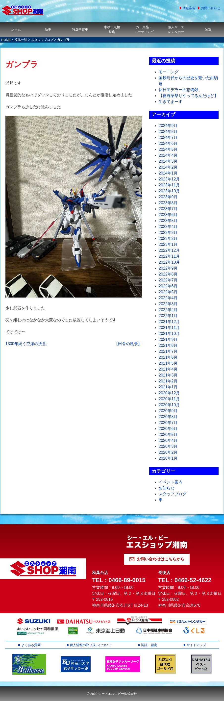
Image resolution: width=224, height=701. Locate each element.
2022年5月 (168, 292)
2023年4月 (168, 227)
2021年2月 (168, 381)
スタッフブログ (42, 40)
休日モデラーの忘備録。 (180, 90)
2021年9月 (168, 339)
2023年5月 (168, 221)
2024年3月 (168, 161)
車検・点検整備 (112, 29)
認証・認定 (149, 645)
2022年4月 (168, 298)
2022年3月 (168, 304)
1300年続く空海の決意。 (27, 344)
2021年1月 (168, 387)
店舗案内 (189, 8)
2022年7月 (168, 280)
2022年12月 (169, 250)
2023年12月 (169, 179)
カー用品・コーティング (144, 29)
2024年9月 (168, 126)
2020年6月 (168, 428)
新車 (48, 29)
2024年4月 (168, 155)
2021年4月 (168, 369)
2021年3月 (168, 375)
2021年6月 (168, 357)
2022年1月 (168, 316)
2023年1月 (168, 244)
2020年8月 (168, 417)
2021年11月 (169, 327)
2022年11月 (169, 256)
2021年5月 (168, 363)
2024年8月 (168, 131)
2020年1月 (168, 458)
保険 (208, 29)
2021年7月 (168, 351)
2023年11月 (169, 185)
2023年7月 (168, 209)
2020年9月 (168, 411)
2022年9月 (168, 268)
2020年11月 (169, 399)
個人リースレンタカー (176, 29)
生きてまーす (170, 102)
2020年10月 (169, 405)
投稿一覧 (20, 40)
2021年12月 (169, 322)
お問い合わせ (210, 8)
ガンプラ (21, 64)
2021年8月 (168, 345)
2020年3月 (168, 446)
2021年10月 (169, 333)
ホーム (16, 29)
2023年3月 (168, 232)
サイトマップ (196, 645)
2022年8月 (168, 274)
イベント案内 (170, 482)
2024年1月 (168, 173)
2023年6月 (168, 215)
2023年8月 (168, 203)
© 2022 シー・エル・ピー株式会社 (112, 694)
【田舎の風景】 (128, 344)
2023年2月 (168, 238)
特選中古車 (80, 29)
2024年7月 (168, 137)
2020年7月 (168, 423)
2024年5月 (168, 149)
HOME (6, 40)
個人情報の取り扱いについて (91, 645)
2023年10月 (169, 191)
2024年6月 (168, 143)
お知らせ (166, 488)
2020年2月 (168, 452)
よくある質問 (31, 645)
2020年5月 (168, 434)
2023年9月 (168, 197)
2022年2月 (168, 310)
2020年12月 (169, 393)
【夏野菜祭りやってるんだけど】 (188, 96)
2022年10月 (169, 262)
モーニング (168, 72)
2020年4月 (168, 440)
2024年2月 (168, 167)
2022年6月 (168, 286)
